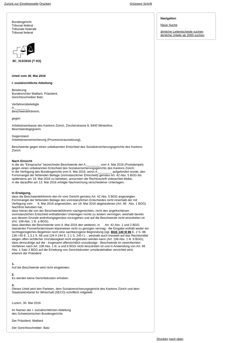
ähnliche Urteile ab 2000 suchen (182, 35)
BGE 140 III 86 (121, 232)
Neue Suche (168, 25)
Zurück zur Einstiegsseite (21, 3)
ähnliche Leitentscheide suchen (181, 31)
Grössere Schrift (141, 3)
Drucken (45, 3)
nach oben (176, 339)
